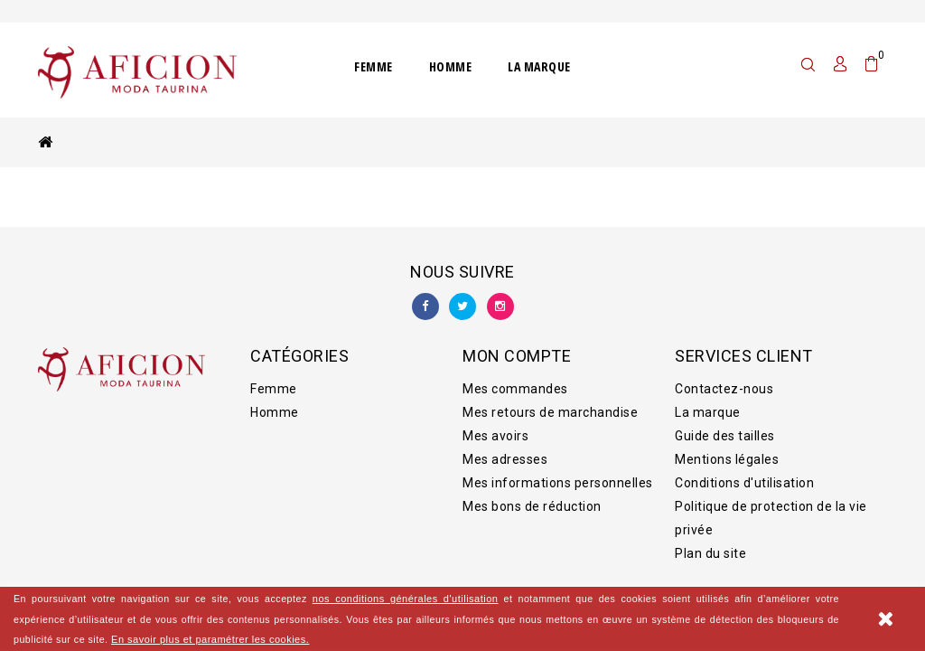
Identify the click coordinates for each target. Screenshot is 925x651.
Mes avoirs (495, 427)
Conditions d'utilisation (744, 474)
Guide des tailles (725, 427)
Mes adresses (504, 450)
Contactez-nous (724, 380)
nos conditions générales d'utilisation (406, 598)
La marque (539, 66)
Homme (450, 66)
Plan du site (710, 544)
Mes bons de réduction (532, 497)
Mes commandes (515, 380)
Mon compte (516, 346)
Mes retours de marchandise (550, 403)
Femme (373, 66)
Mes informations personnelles (557, 474)
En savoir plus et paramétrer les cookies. (210, 639)
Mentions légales (727, 450)
